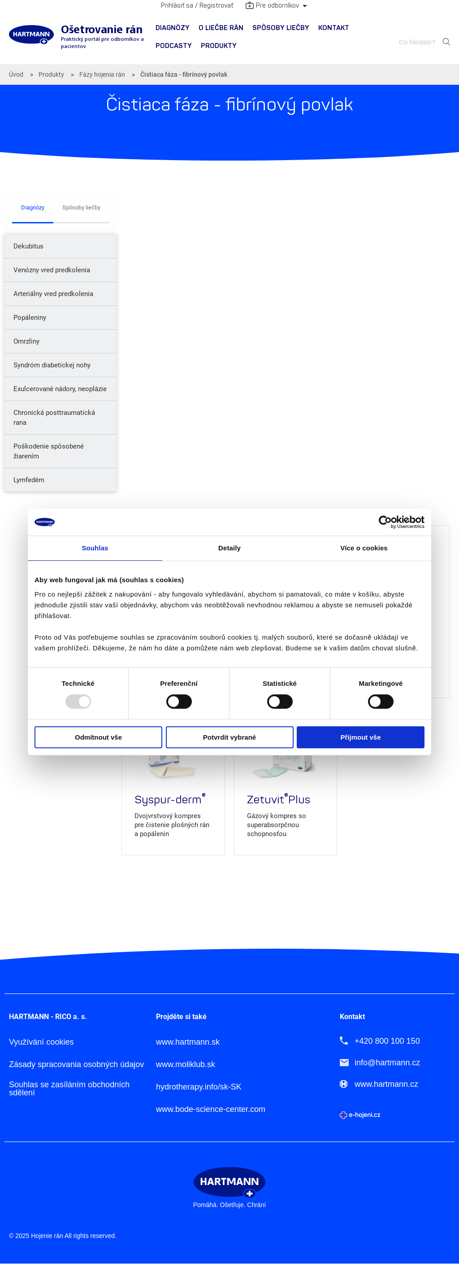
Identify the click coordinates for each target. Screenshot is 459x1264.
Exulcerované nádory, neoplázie (60, 389)
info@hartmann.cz (387, 1062)
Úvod (16, 74)
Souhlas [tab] (95, 548)
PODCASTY (174, 46)
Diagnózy (173, 28)
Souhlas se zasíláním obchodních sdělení (69, 1089)
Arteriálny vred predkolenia (53, 294)
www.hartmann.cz (386, 1084)
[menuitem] (173, 28)
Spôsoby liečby (280, 28)
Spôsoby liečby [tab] (81, 207)
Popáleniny (29, 318)
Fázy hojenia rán (102, 74)
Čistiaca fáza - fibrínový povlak (183, 74)
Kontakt (333, 28)
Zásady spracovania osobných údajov (76, 1064)
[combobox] (418, 42)
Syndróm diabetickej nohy (52, 365)
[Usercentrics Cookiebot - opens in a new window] (385, 522)
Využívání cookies (41, 1042)
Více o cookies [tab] (364, 548)
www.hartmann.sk (188, 1042)
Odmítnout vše (98, 737)
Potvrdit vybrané (229, 737)
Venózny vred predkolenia (51, 270)
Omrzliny (26, 341)
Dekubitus (28, 246)
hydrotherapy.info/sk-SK (199, 1087)
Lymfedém (28, 480)
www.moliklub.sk (185, 1064)
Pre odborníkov (272, 6)
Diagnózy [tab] (32, 207)
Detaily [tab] (229, 548)
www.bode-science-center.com (210, 1109)
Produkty (219, 46)
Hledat (446, 41)
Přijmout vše (360, 737)
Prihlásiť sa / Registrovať (197, 5)
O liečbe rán (221, 28)
